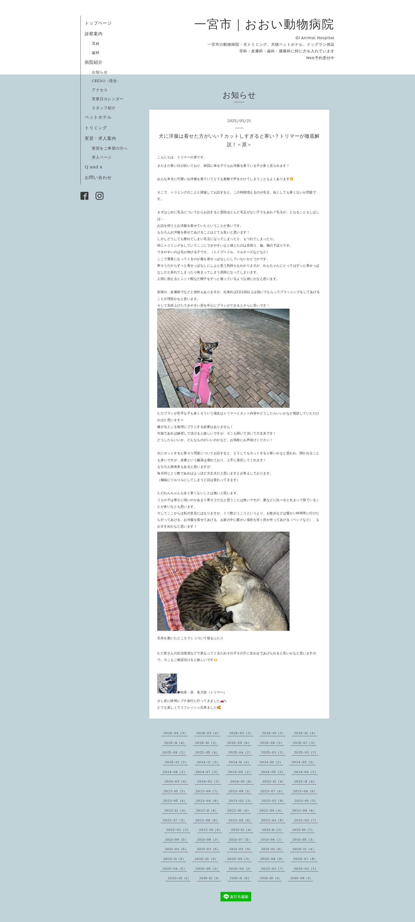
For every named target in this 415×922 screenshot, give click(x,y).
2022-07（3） (175, 820)
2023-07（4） (272, 791)
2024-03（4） (176, 781)
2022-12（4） (175, 810)
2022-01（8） (210, 830)
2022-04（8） (273, 820)
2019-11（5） (240, 878)
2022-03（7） (306, 820)
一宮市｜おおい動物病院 (264, 23)
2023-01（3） (306, 801)
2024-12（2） (208, 762)
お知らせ (100, 72)
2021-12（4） (242, 830)
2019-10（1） (271, 878)
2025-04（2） (240, 752)
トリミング (96, 127)
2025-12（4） (305, 733)
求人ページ (102, 157)
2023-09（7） (207, 791)
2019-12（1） (210, 878)
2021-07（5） (240, 839)
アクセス (100, 89)
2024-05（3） (273, 772)
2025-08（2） (272, 743)
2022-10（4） (239, 810)
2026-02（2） (241, 733)
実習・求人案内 (100, 138)
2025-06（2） (175, 752)
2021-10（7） (303, 830)
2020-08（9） (272, 859)
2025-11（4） (175, 743)
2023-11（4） (305, 781)
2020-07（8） (305, 859)
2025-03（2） (273, 752)
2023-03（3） (241, 801)
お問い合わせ (98, 177)
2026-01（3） (273, 733)
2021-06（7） (272, 839)
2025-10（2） (206, 743)
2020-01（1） (179, 878)
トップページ (98, 23)
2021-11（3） (272, 830)
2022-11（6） (207, 810)
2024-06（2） (240, 772)
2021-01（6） (272, 849)
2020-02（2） (306, 868)
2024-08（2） (175, 772)
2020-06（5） (175, 868)
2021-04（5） (176, 849)
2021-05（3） (304, 839)
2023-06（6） (305, 791)
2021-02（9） (240, 849)
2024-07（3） (207, 772)
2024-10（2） (271, 762)
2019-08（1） (301, 878)
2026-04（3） (176, 733)
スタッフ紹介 (104, 107)
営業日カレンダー (108, 98)
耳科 (96, 43)
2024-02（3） (209, 781)
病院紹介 (94, 62)
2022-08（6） (304, 810)
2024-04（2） (306, 772)
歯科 (96, 52)
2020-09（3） (239, 859)
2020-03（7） (273, 868)
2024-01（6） (242, 781)
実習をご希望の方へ (110, 148)
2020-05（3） (208, 868)
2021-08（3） (208, 839)
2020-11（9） (174, 859)
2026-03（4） (208, 733)
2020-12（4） (304, 849)
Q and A (96, 166)
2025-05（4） (207, 752)
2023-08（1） (240, 791)
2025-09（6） (239, 743)
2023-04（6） (208, 801)
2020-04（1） (240, 868)
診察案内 (94, 33)
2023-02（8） (273, 801)
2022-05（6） (240, 820)
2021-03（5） (208, 849)
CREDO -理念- (105, 80)
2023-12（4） (273, 781)
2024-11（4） (240, 762)
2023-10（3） (175, 791)
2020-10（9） (206, 859)
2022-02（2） (178, 830)
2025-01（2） (176, 762)
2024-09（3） (304, 762)
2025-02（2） (306, 752)
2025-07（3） (305, 743)
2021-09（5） (176, 839)
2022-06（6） (207, 820)
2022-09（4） (271, 810)
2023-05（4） (175, 801)
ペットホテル (98, 117)
